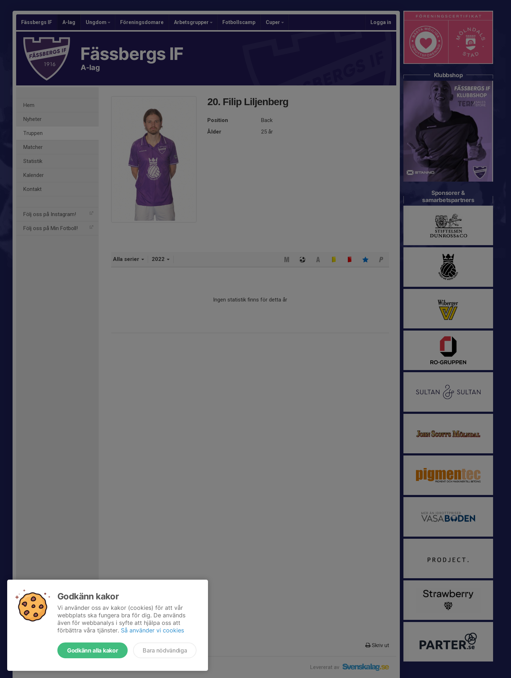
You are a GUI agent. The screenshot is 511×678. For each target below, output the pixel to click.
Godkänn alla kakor (92, 650)
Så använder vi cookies (152, 630)
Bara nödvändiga (165, 650)
